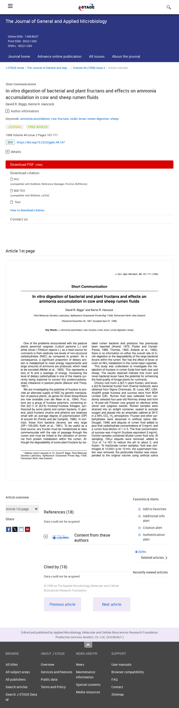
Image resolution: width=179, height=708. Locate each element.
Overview (47, 664)
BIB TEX (19, 190)
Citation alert (152, 527)
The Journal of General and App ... (48, 68)
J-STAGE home (15, 68)
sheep (114, 119)
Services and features (56, 672)
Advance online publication (60, 56)
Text (18, 202)
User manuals (121, 664)
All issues (97, 56)
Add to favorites (154, 509)
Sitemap (117, 694)
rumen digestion (98, 119)
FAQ (114, 679)
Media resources (88, 692)
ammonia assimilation (35, 119)
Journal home (19, 56)
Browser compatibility (127, 672)
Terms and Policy (53, 687)
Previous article (62, 604)
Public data (49, 679)
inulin (73, 119)
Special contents (88, 684)
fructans (63, 119)
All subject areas (18, 672)
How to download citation (27, 210)
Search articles (17, 687)
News (80, 664)
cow (53, 119)
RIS (16, 179)
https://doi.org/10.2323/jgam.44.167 (41, 142)
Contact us (19, 219)
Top (88, 645)
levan (82, 119)
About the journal (126, 56)
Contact (117, 687)
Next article (111, 604)
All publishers (16, 679)
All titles (12, 664)
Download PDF (26, 164)
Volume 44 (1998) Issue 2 (89, 68)
